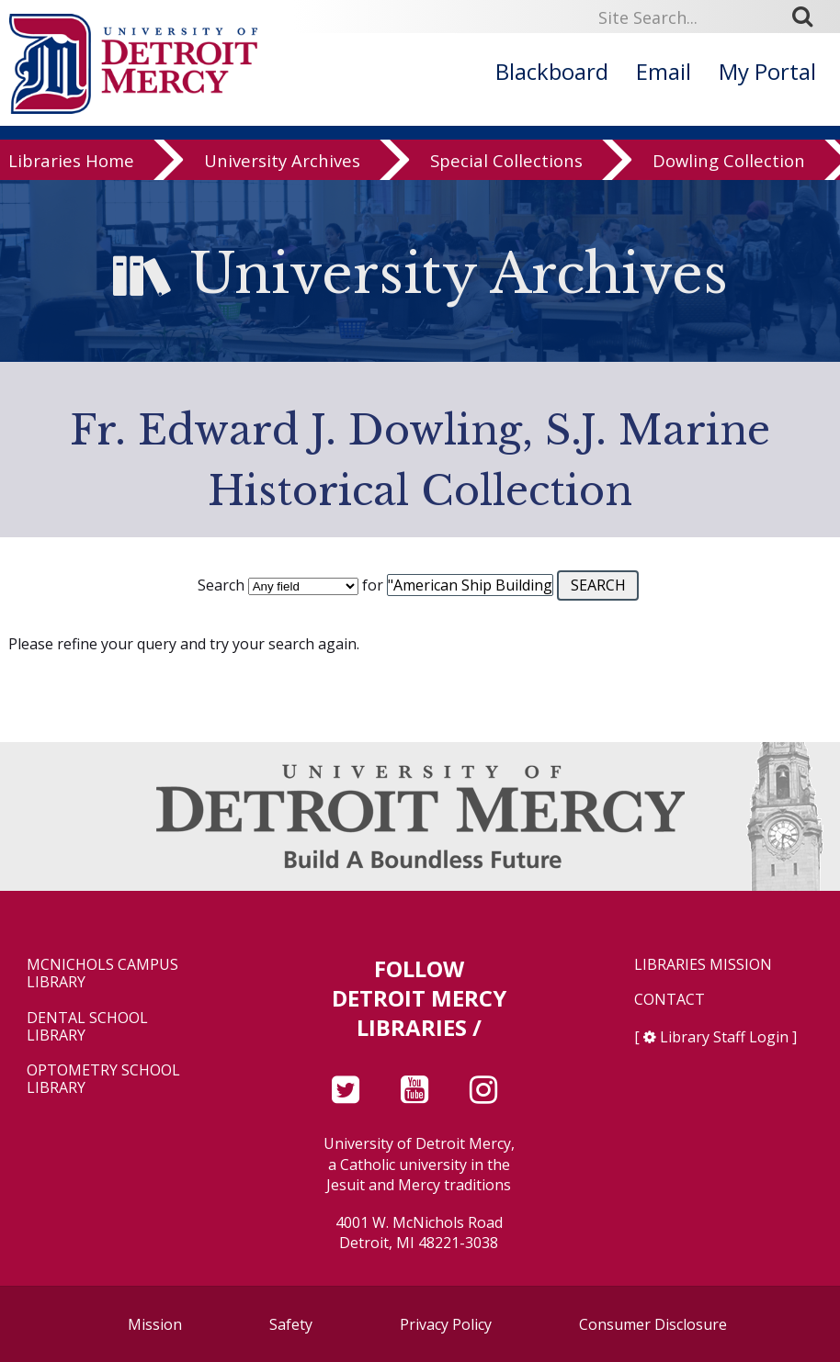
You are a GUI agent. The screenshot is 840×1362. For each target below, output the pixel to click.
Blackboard (551, 71)
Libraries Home (71, 163)
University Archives (282, 163)
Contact (669, 999)
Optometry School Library (103, 1079)
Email (663, 71)
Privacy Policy (446, 1324)
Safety (290, 1324)
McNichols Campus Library (102, 973)
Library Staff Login (724, 1037)
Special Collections (506, 163)
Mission (155, 1324)
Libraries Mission (703, 965)
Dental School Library (87, 1026)
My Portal (767, 71)
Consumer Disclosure (653, 1324)
